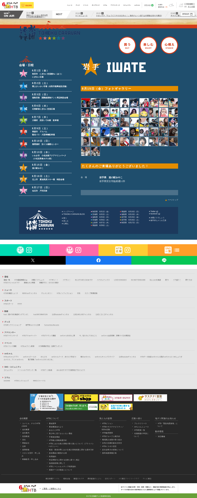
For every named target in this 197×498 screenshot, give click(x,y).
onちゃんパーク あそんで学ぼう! (63, 356)
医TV (167, 280)
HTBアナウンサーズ (11, 335)
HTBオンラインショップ (12, 325)
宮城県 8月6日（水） (101, 220)
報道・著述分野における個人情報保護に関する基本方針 (71, 450)
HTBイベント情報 (10, 346)
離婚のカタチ (79, 478)
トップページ (68, 212)
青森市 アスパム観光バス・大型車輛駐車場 (43, 131)
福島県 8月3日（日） (101, 217)
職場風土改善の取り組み (112, 440)
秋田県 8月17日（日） (130, 223)
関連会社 (25, 443)
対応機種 (161, 436)
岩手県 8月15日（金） (130, 217)
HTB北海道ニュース (11, 293)
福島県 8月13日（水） (130, 214)
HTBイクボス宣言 (109, 446)
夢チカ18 (188, 280)
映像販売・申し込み (30, 459)
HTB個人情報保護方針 (58, 440)
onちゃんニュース (141, 427)
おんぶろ (44, 356)
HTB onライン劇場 (27, 346)
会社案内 (25, 433)
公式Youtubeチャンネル (60, 314)
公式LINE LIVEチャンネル (82, 314)
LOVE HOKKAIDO (120, 280)
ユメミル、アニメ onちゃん (14, 359)
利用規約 (52, 457)
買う (127, 45)
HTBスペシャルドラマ (11, 282)
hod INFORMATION (40, 314)
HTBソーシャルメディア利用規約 (62, 467)
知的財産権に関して (57, 463)
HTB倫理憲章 (107, 433)
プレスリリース (140, 423)
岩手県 (23, 167)
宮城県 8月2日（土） (101, 214)
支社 (24, 440)
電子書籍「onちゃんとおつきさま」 (41, 359)
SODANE (7, 380)
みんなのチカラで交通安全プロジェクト (71, 370)
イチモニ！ (67, 280)
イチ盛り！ (177, 280)
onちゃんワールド (29, 356)
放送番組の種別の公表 (58, 453)
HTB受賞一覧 (139, 430)
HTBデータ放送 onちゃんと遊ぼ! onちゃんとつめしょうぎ (161, 356)
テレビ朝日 (147, 478)
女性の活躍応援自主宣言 (112, 443)
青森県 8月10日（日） (130, 212)
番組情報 (29, 5)
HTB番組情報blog (20, 280)
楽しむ (148, 45)
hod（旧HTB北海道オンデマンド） (16, 314)
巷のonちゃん (85, 356)
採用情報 (25, 450)
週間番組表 (184, 14)
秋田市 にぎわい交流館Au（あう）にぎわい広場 (47, 74)
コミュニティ (127, 5)
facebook (154, 214)
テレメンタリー (46, 293)
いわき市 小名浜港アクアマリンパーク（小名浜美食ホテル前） (49, 155)
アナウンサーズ (115, 5)
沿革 (24, 446)
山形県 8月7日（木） (101, 223)
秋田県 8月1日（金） (101, 212)
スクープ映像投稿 (91, 293)
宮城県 (23, 86)
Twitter (153, 211)
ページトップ (173, 200)
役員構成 (25, 436)
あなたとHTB (54, 430)
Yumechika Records (51, 325)
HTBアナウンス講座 (48, 335)
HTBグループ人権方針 (111, 436)
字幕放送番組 (54, 437)
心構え (169, 45)
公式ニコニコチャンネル (104, 314)
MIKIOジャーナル (39, 380)
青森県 (23, 131)
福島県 (23, 97)
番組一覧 (7, 280)
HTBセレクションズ (21, 380)
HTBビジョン (107, 423)
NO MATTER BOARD (138, 280)
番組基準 (52, 423)
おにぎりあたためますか (84, 280)
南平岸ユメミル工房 (158, 220)
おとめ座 (191, 6)
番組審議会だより (56, 427)
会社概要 (25, 430)
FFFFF (20, 304)
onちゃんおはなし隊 (67, 335)
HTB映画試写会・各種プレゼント (51, 346)
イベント (85, 5)
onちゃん (137, 5)
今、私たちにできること (88, 335)
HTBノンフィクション (65, 293)
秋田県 (23, 73)
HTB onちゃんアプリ (11, 356)
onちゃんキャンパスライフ (104, 356)
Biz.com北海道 (155, 280)
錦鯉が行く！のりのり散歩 (49, 282)
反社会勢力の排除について (113, 450)
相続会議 (66, 478)
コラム (105, 5)
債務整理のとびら (94, 478)
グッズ (78, 5)
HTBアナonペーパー (29, 335)
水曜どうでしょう (157, 218)
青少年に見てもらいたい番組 (60, 433)
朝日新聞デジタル (53, 478)
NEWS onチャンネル (29, 293)
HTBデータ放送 (46, 370)
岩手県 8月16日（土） (130, 220)
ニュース (69, 5)
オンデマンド (96, 5)
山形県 (23, 119)
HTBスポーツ (8, 304)
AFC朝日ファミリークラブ (129, 478)
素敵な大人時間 (29, 282)
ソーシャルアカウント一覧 (27, 370)
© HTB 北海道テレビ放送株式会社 (98, 496)
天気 (78, 293)
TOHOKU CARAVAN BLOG (74, 214)
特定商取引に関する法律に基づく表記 (64, 460)
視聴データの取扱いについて (60, 470)
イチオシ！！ (53, 280)
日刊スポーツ (110, 478)
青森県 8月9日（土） (101, 225)
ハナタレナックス (103, 280)
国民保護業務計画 (109, 453)
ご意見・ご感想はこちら (51, 488)
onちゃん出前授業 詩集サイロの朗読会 (115, 335)
